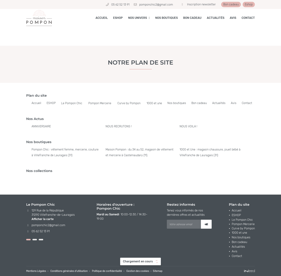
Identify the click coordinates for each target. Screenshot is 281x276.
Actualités (215, 18)
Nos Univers (137, 18)
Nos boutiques (166, 18)
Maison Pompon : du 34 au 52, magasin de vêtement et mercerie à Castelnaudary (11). (139, 152)
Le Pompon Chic (71, 103)
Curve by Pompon (128, 103)
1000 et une (154, 103)
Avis (233, 18)
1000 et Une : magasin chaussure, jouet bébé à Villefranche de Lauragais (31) (210, 152)
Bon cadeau (192, 18)
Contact (248, 18)
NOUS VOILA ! (188, 126)
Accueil (102, 18)
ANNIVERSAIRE (41, 126)
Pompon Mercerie (99, 103)
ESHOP (118, 18)
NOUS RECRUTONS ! (119, 126)
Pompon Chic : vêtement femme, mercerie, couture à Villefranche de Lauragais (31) (65, 152)
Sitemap (157, 271)
